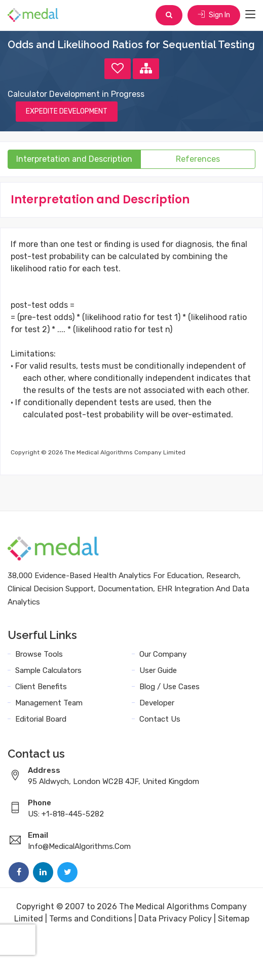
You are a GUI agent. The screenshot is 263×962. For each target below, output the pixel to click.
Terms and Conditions (90, 918)
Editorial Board (40, 719)
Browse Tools (39, 654)
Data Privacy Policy (175, 918)
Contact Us (159, 719)
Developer (156, 702)
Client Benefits (41, 686)
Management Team (49, 702)
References (198, 159)
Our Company (162, 654)
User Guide (158, 670)
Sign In (214, 15)
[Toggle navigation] (250, 14)
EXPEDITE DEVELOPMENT (66, 111)
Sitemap (233, 918)
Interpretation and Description (74, 159)
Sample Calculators (48, 670)
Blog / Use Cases (169, 686)
